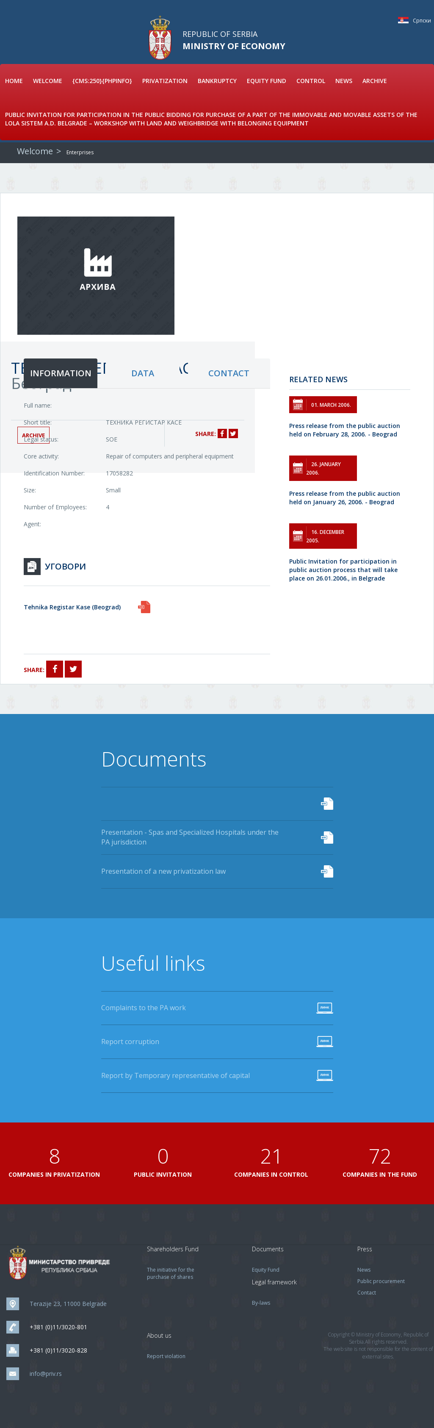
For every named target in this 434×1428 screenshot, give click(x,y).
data (142, 373)
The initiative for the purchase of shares (170, 1273)
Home (14, 81)
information (60, 373)
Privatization (165, 81)
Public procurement (381, 1281)
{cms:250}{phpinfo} (102, 81)
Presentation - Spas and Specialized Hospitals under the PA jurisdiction (190, 837)
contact (228, 373)
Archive (374, 81)
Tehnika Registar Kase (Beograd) (72, 607)
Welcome (47, 81)
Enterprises (80, 152)
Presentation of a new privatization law (163, 871)
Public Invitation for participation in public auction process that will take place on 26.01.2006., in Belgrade (343, 569)
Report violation (166, 1356)
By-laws (261, 1302)
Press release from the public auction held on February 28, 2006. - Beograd (344, 430)
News (343, 81)
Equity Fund (266, 81)
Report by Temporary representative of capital (175, 1075)
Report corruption (130, 1041)
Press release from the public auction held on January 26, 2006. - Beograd (344, 497)
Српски (405, 20)
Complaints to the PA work (143, 1007)
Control (310, 81)
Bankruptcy (217, 81)
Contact (366, 1292)
